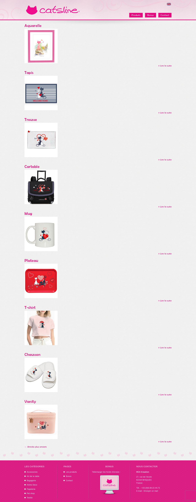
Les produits (71, 472)
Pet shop (31, 493)
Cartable (32, 166)
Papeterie (31, 489)
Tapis (29, 72)
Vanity (30, 401)
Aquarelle (33, 25)
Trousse (30, 119)
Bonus (69, 476)
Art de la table (33, 476)
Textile (30, 498)
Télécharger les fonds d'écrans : (106, 472)
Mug (28, 213)
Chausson (32, 354)
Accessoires (32, 472)
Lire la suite (166, 66)
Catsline (53, 10)
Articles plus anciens (35, 447)
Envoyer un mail (151, 491)
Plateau (31, 260)
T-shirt (30, 307)
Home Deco (32, 485)
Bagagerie (31, 481)
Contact (69, 481)
